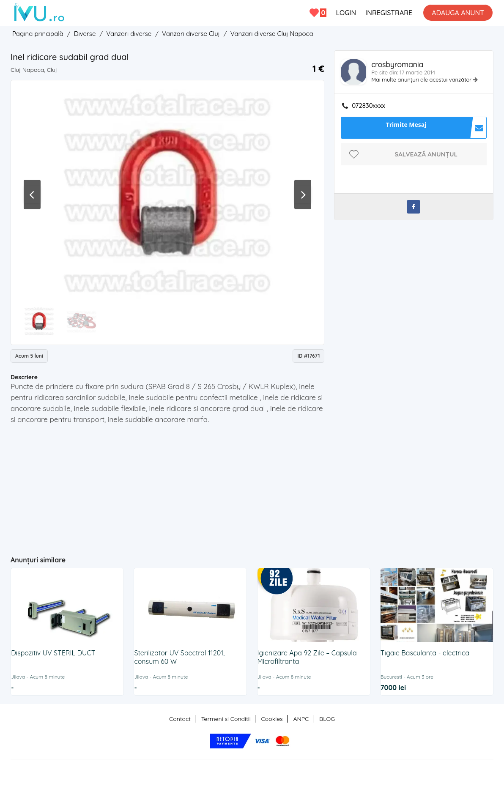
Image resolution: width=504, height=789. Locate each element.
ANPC (301, 719)
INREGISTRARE (388, 12)
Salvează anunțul (425, 154)
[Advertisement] (175, 486)
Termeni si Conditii (226, 719)
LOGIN (346, 12)
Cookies (272, 719)
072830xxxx (368, 106)
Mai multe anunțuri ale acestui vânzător (422, 79)
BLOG (327, 719)
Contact (180, 719)
